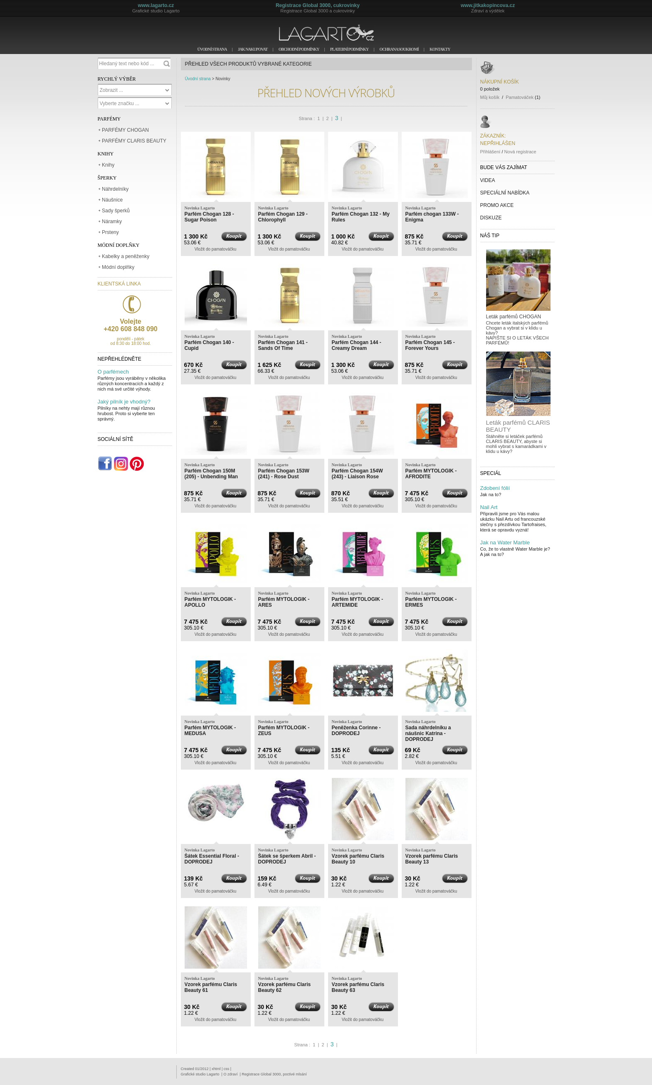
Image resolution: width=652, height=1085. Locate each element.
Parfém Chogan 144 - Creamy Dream (356, 345)
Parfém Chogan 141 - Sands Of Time (283, 345)
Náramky (112, 221)
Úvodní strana (198, 78)
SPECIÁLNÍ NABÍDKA (505, 193)
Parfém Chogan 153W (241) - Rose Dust (283, 474)
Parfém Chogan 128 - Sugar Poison (209, 217)
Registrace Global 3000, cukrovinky (318, 5)
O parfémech (113, 372)
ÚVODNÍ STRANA (212, 49)
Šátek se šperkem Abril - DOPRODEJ (287, 859)
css (227, 1069)
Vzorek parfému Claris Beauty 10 (358, 859)
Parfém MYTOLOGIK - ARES (284, 602)
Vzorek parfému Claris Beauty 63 (358, 987)
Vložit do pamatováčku (216, 249)
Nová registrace (520, 151)
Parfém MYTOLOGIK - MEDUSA (210, 730)
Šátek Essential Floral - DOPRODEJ (212, 859)
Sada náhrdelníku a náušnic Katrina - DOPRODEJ (428, 733)
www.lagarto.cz (156, 5)
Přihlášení (490, 151)
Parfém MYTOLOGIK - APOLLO (210, 602)
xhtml (216, 1069)
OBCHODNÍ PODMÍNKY (299, 49)
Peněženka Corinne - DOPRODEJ (356, 730)
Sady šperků (116, 211)
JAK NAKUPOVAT (253, 49)
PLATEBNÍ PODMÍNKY (349, 49)
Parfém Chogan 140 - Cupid (209, 345)
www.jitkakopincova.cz (488, 5)
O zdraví (230, 1074)
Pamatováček (519, 97)
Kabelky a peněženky (125, 256)
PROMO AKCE (497, 205)
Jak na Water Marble (505, 542)
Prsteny (110, 232)
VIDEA (487, 180)
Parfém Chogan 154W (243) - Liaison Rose (357, 474)
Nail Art (489, 507)
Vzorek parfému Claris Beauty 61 (211, 987)
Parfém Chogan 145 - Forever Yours (430, 345)
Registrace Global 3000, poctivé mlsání (274, 1074)
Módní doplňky (118, 267)
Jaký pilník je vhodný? (124, 402)
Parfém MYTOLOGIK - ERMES (431, 602)
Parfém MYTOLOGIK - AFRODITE (431, 474)
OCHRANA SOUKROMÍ (398, 49)
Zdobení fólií (495, 488)
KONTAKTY (440, 49)
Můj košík (489, 97)
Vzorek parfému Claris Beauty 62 (284, 987)
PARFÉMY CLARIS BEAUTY (134, 141)
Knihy (108, 165)
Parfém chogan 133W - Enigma (432, 217)
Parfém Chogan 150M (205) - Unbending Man (211, 474)
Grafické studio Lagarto (200, 1074)
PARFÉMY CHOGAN (125, 130)
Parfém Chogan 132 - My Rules (361, 217)
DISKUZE (491, 218)
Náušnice (112, 200)
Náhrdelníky (115, 189)
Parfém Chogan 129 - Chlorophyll (283, 217)
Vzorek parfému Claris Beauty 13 (431, 859)
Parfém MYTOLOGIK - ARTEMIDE (357, 602)
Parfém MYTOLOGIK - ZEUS (284, 730)
